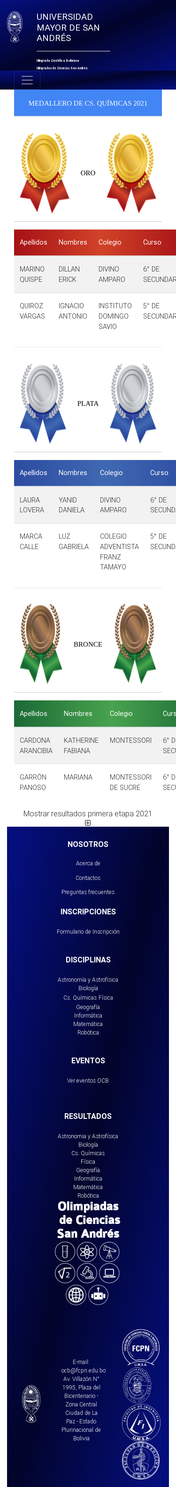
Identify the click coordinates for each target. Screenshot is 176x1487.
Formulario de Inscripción (88, 931)
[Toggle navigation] (27, 80)
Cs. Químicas (80, 997)
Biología (88, 988)
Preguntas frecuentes (88, 891)
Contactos (88, 877)
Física (106, 997)
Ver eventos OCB (88, 1080)
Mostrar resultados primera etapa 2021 (88, 818)
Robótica (88, 1032)
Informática (88, 1015)
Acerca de (88, 863)
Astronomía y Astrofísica (88, 979)
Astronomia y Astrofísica (88, 1136)
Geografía (88, 1007)
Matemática (88, 1023)
